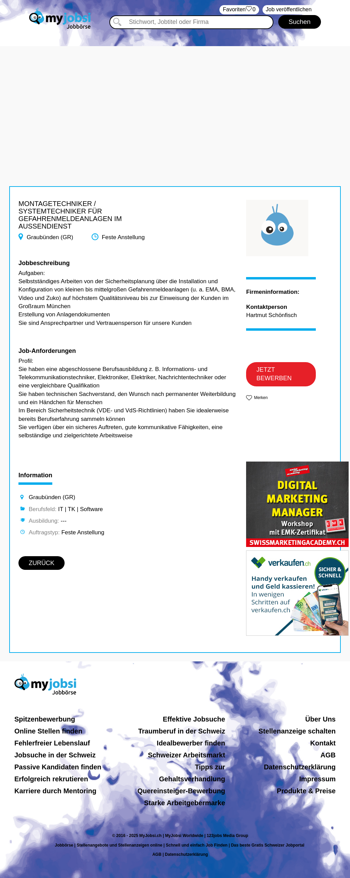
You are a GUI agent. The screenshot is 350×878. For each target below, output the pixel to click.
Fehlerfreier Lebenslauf (52, 743)
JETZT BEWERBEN (274, 374)
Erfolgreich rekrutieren (51, 779)
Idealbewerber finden (191, 743)
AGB (328, 755)
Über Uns (320, 719)
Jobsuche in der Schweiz (55, 755)
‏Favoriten (239, 10)
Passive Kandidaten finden (58, 767)
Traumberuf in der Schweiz (181, 731)
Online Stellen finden (48, 731)
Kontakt (323, 743)
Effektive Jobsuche (194, 719)
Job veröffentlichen (289, 9)
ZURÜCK (41, 563)
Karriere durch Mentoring (55, 791)
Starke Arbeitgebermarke (184, 803)
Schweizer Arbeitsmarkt (186, 755)
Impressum (317, 779)
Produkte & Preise (306, 791)
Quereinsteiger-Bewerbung (181, 791)
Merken (261, 397)
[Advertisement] (175, 94)
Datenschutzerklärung (300, 767)
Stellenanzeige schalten (297, 731)
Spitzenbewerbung (44, 719)
